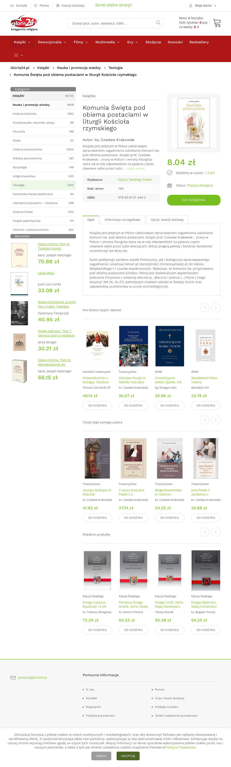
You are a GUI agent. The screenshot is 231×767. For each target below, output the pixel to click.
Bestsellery (199, 42)
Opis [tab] (90, 220)
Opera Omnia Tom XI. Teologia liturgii (54, 246)
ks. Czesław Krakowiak (114, 140)
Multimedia (105, 42)
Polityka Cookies (166, 707)
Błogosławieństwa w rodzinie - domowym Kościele (169, 494)
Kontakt (91, 698)
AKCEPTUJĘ (128, 756)
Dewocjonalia (49, 42)
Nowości (175, 42)
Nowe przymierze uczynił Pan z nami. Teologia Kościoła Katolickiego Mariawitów (57, 308)
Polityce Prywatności (181, 747)
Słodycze (153, 42)
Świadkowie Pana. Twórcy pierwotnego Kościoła (204, 384)
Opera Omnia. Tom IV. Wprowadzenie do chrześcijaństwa (54, 364)
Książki (20, 42)
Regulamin (93, 707)
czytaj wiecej (135, 168)
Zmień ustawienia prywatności (176, 715)
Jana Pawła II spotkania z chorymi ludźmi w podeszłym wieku (204, 496)
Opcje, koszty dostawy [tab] (167, 220)
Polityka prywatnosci (100, 715)
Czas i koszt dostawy (170, 698)
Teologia (115, 68)
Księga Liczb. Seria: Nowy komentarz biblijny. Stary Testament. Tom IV (169, 608)
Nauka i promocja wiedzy (79, 68)
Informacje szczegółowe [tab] (122, 220)
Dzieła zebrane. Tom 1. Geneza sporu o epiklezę (56, 333)
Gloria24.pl (19, 68)
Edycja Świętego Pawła (135, 179)
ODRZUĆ (101, 756)
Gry (130, 42)
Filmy (78, 42)
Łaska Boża (46, 273)
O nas (90, 689)
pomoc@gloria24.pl (32, 677)
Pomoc (160, 689)
